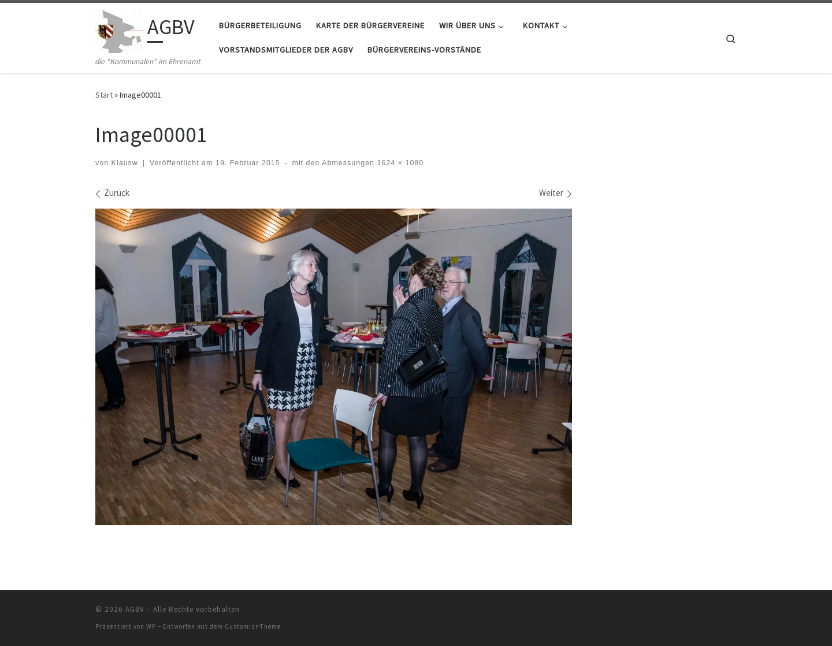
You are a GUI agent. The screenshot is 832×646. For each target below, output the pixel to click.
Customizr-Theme (253, 626)
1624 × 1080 (399, 163)
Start (104, 95)
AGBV (134, 609)
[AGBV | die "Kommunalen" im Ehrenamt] (119, 29)
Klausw (125, 163)
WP (151, 626)
